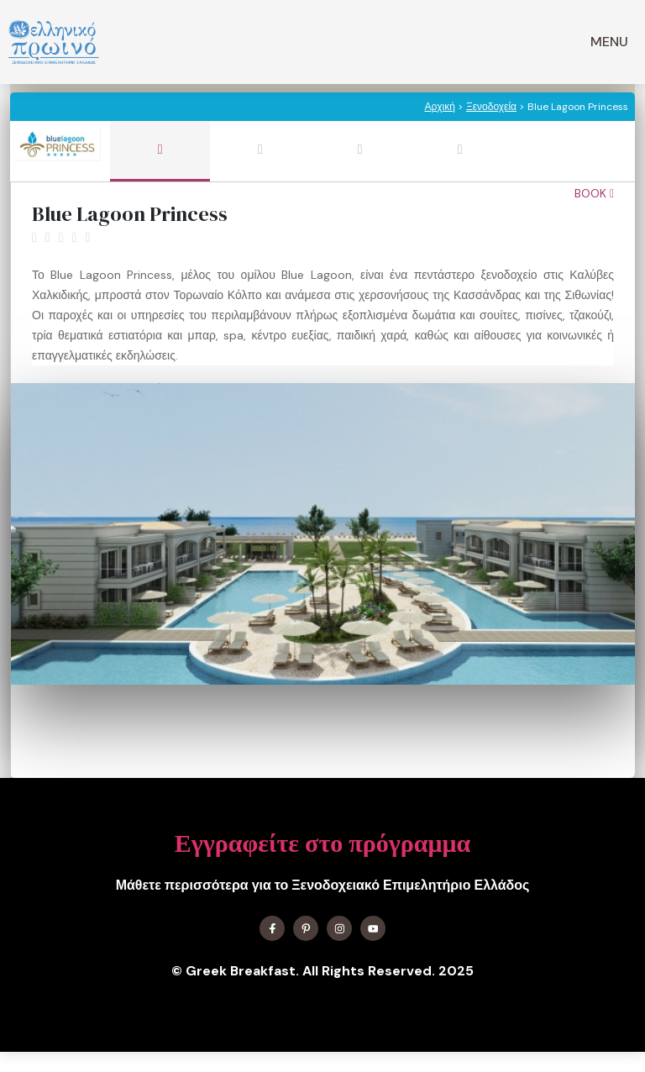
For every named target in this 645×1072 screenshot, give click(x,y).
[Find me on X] (305, 928)
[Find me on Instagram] (339, 928)
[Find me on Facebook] (272, 928)
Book (594, 193)
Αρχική (439, 106)
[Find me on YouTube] (372, 928)
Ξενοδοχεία (491, 106)
